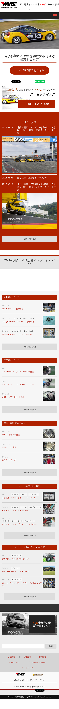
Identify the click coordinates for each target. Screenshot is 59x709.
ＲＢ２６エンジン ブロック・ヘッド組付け (19, 524)
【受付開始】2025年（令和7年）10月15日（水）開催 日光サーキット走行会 (36, 187)
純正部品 (15, 494)
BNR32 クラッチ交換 (11, 435)
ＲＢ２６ (15, 507)
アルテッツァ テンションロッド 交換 (18, 384)
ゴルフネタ (16, 568)
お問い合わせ (14, 662)
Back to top (29, 608)
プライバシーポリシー (37, 662)
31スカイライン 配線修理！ (13, 309)
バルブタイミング (35, 507)
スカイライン (33, 494)
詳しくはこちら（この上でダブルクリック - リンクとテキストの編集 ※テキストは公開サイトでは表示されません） (29, 624)
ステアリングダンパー (19, 318)
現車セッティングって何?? (38, 104)
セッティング (16, 555)
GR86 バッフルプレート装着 (13, 397)
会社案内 (27, 657)
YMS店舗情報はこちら (31, 70)
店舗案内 (11, 657)
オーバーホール (17, 521)
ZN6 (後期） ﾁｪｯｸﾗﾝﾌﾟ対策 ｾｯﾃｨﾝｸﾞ (15, 559)
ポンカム (24, 507)
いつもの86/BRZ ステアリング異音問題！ (19, 322)
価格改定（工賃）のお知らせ (32, 177)
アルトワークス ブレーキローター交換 (18, 372)
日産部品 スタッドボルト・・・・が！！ (18, 498)
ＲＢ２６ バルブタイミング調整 (15, 510)
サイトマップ (27, 668)
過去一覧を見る (30, 239)
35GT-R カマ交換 (9, 447)
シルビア (24, 494)
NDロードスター (29, 331)
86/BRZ (32, 318)
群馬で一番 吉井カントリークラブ (15, 572)
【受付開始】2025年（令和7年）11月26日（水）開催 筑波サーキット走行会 (36, 130)
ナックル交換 (16, 331)
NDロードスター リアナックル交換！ (17, 334)
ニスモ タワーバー (10, 460)
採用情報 (42, 657)
